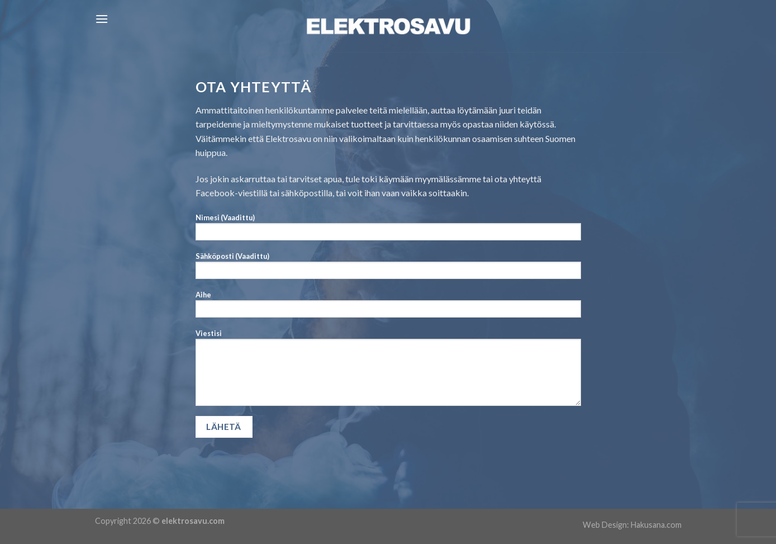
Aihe (388, 307)
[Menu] (101, 18)
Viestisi (388, 371)
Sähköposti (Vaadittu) (388, 269)
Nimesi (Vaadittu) (388, 230)
